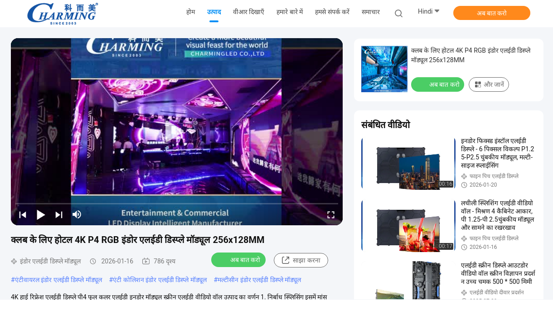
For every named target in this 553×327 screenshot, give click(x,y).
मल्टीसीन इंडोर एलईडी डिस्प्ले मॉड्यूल (259, 279)
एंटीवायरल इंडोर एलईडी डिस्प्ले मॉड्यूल (58, 279)
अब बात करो (492, 13)
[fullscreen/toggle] (331, 214)
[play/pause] (41, 214)
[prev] (23, 214)
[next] (59, 214)
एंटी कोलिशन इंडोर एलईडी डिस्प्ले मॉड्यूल (159, 279)
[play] (176, 131)
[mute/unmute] (77, 214)
